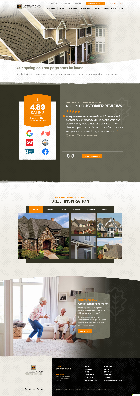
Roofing (51, 8)
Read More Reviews (92, 156)
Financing (78, 3)
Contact (67, 3)
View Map (59, 381)
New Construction (113, 8)
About (51, 3)
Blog (87, 372)
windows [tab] (91, 210)
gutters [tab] (76, 210)
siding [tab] (63, 210)
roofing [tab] (50, 210)
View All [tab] (36, 210)
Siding (62, 8)
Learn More (85, 331)
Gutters (73, 8)
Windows (85, 8)
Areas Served (91, 380)
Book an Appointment (96, 3)
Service (59, 3)
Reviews (88, 369)
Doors (97, 8)
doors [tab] (104, 210)
